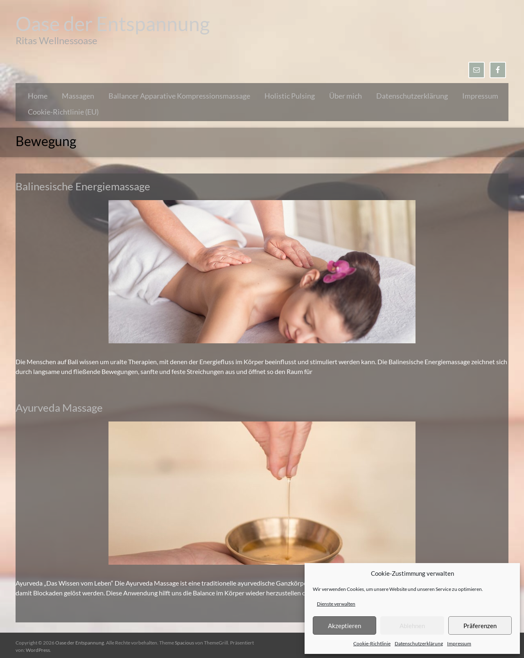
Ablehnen (412, 625)
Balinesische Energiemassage (83, 186)
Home (37, 95)
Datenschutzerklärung (419, 643)
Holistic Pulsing (289, 95)
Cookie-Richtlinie (372, 643)
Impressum (459, 643)
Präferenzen (480, 625)
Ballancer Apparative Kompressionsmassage (179, 95)
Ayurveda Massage (59, 407)
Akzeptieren (344, 625)
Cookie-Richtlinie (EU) (63, 111)
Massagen (78, 95)
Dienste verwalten (336, 604)
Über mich (345, 95)
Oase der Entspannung (113, 23)
